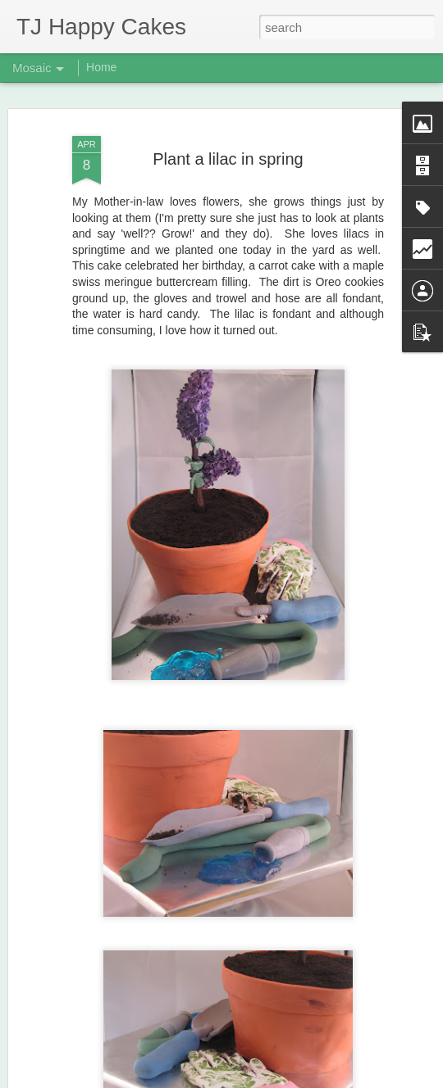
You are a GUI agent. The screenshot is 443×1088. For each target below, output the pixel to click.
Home (101, 67)
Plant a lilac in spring (228, 143)
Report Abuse (321, 1079)
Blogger (273, 1079)
